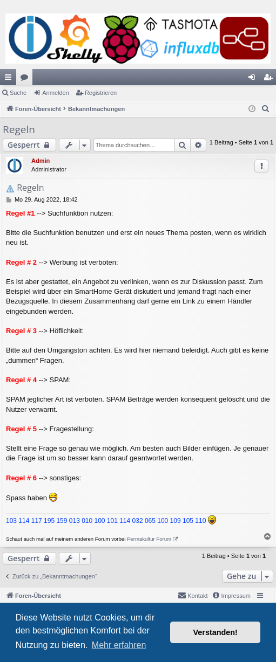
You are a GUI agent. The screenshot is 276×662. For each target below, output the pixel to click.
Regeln (19, 129)
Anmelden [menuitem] (254, 79)
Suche (18, 92)
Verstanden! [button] (215, 632)
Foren (26, 79)
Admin (40, 160)
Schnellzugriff (10, 79)
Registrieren (101, 92)
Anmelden (55, 92)
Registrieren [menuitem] (270, 79)
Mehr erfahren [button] (119, 645)
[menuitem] (266, 109)
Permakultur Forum (149, 539)
